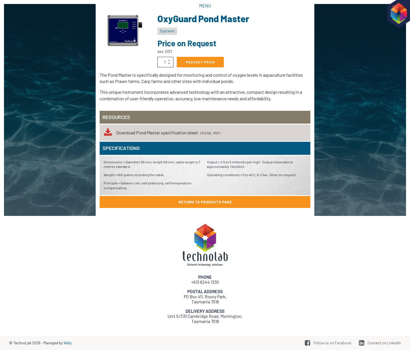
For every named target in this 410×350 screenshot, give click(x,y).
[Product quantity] (165, 62)
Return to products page (205, 201)
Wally (67, 343)
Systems (167, 30)
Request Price (200, 62)
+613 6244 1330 (205, 282)
